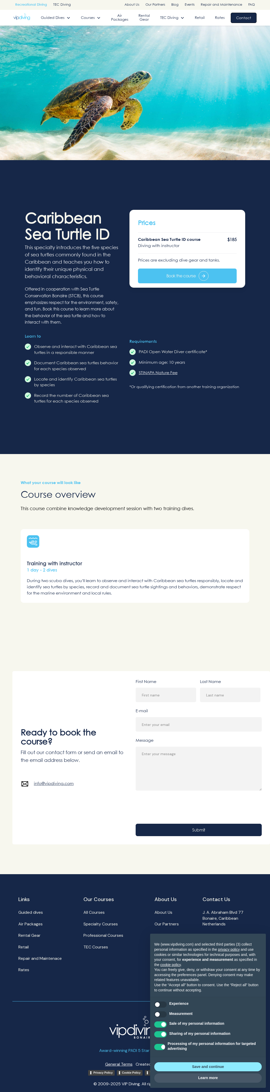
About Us (132, 4)
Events (190, 4)
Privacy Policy (103, 1072)
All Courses (94, 912)
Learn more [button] (208, 1078)
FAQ (251, 4)
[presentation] (175, 807)
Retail (200, 18)
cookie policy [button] (170, 965)
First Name (146, 682)
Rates (220, 18)
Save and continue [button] (208, 1067)
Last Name (210, 682)
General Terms (119, 1064)
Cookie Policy (131, 1072)
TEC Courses (95, 947)
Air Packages (119, 17)
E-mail (142, 711)
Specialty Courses (100, 924)
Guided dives (30, 912)
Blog (175, 4)
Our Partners (155, 4)
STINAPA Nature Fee (158, 373)
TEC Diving (62, 4)
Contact (243, 17)
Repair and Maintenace (40, 958)
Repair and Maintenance (221, 4)
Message (144, 740)
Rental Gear (144, 17)
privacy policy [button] (229, 949)
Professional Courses (103, 935)
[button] (56, 18)
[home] (21, 16)
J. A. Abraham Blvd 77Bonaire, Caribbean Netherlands (223, 918)
